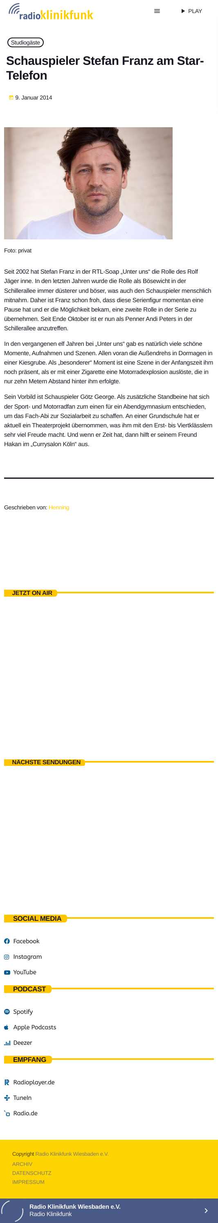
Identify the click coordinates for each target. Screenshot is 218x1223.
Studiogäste (25, 42)
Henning (59, 507)
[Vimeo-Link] (62, 11)
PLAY (190, 11)
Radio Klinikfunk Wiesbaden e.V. (72, 1154)
